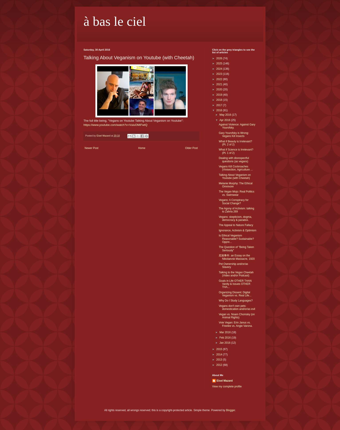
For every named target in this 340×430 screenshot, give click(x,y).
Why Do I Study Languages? (236, 300)
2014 (219, 354)
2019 (219, 94)
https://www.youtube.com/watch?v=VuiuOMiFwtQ (115, 125)
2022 (219, 79)
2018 (219, 99)
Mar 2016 (225, 332)
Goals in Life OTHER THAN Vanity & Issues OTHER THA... (235, 284)
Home (141, 148)
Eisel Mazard (225, 380)
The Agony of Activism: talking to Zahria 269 (236, 210)
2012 (219, 365)
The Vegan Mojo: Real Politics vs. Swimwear (236, 193)
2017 (219, 105)
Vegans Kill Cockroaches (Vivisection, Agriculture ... (236, 168)
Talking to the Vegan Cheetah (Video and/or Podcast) (236, 274)
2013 (219, 359)
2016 (219, 110)
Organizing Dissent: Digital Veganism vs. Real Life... (235, 294)
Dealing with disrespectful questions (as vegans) (234, 160)
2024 (219, 68)
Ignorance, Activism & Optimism (237, 230)
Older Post (191, 148)
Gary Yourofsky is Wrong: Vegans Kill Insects (234, 134)
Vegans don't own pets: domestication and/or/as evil (237, 307)
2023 (219, 73)
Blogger (230, 410)
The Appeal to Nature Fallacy (236, 225)
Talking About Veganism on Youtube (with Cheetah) (235, 176)
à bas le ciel (115, 21)
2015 (219, 349)
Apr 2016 (225, 120)
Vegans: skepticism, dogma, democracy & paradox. (235, 218)
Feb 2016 (225, 337)
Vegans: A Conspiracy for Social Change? (233, 201)
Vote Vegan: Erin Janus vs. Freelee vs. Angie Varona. (235, 324)
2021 (219, 84)
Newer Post (91, 148)
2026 (219, 58)
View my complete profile (227, 386)
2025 (219, 63)
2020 (219, 89)
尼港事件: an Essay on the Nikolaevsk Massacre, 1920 (237, 257)
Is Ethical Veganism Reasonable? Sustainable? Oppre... (236, 239)
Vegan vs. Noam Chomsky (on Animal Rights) (237, 316)
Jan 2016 (225, 342)
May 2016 (225, 114)
